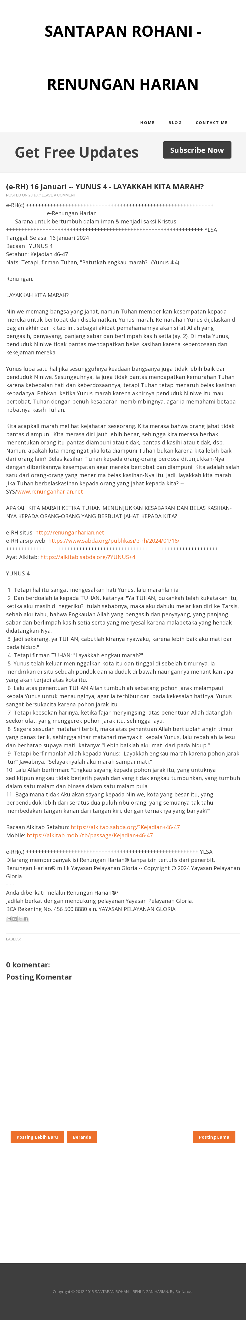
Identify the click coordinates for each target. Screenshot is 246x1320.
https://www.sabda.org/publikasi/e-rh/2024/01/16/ (114, 540)
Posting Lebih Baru (37, 1137)
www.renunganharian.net (50, 491)
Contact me (212, 122)
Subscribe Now (197, 150)
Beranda (82, 1137)
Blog (175, 122)
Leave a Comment (59, 195)
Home (147, 122)
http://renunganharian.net (69, 532)
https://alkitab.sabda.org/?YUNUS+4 (87, 557)
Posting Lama (214, 1137)
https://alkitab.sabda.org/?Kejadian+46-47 (125, 827)
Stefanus (183, 1291)
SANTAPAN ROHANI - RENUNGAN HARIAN (131, 1291)
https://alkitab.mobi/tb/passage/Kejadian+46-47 (90, 835)
